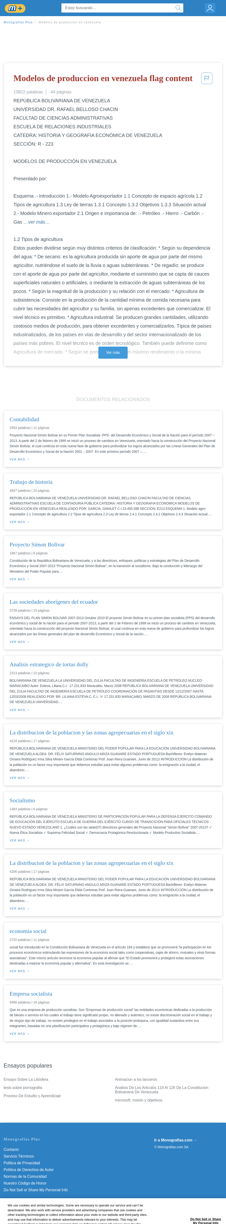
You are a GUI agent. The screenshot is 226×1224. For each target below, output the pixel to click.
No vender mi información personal (33, 1190)
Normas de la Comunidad (25, 1176)
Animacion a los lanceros (136, 1079)
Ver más (113, 352)
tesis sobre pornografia (23, 1088)
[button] (207, 79)
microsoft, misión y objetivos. (139, 1100)
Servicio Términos (19, 1156)
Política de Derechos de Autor (29, 1170)
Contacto (11, 1149)
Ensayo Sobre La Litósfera (26, 1079)
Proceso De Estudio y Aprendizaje (32, 1096)
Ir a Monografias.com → (175, 1140)
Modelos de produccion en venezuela (70, 22)
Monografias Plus (18, 22)
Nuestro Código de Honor (25, 1183)
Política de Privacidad (22, 1163)
